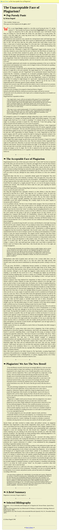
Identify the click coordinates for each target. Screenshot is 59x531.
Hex (2, 1)
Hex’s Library (29, 527)
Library (7, 1)
